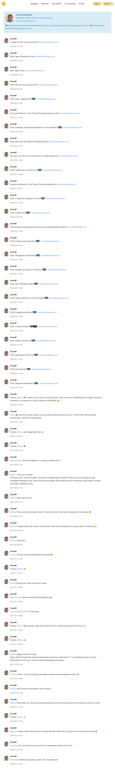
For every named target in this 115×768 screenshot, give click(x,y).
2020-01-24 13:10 (16, 735)
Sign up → (108, 4)
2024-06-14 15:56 (16, 274)
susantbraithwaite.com (25, 21)
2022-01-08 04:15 (16, 436)
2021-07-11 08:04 (16, 630)
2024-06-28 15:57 (16, 245)
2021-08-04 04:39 (16, 530)
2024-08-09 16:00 (16, 61)
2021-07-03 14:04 (16, 678)
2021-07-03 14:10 (16, 664)
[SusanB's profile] (6, 40)
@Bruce (13, 731)
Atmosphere (57, 4)
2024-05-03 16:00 (16, 316)
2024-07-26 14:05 (16, 146)
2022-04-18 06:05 (16, 405)
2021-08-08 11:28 (16, 488)
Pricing (81, 4)
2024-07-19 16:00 (16, 174)
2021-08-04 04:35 (16, 545)
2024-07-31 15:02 (16, 117)
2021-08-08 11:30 (16, 465)
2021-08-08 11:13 (16, 516)
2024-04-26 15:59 (16, 331)
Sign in (96, 4)
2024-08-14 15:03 (16, 46)
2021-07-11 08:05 (16, 616)
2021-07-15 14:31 (16, 573)
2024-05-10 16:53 (16, 302)
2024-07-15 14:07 (16, 188)
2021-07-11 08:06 (16, 601)
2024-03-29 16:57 (16, 387)
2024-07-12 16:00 (16, 203)
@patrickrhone (16, 460)
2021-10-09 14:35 (16, 450)
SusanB (13, 38)
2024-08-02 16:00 (16, 103)
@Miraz (13, 498)
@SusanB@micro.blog (43, 18)
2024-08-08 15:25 (16, 75)
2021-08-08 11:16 (16, 502)
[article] (57, 42)
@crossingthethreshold (19, 611)
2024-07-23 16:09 (16, 160)
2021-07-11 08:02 (16, 644)
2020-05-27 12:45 (16, 707)
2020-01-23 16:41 (16, 764)
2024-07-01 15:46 (16, 231)
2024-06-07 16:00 (16, 288)
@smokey (14, 745)
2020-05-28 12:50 (16, 693)
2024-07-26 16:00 (16, 132)
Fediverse (45, 4)
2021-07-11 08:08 (16, 587)
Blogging (34, 4)
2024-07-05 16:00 (16, 217)
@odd (12, 415)
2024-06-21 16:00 (16, 260)
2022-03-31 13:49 (16, 422)
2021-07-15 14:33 (16, 559)
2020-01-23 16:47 (16, 750)
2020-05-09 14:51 (16, 721)
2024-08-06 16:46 (16, 89)
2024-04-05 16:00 (16, 373)
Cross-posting (70, 4)
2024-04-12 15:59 (16, 359)
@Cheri (20, 397)
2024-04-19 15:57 (16, 345)
